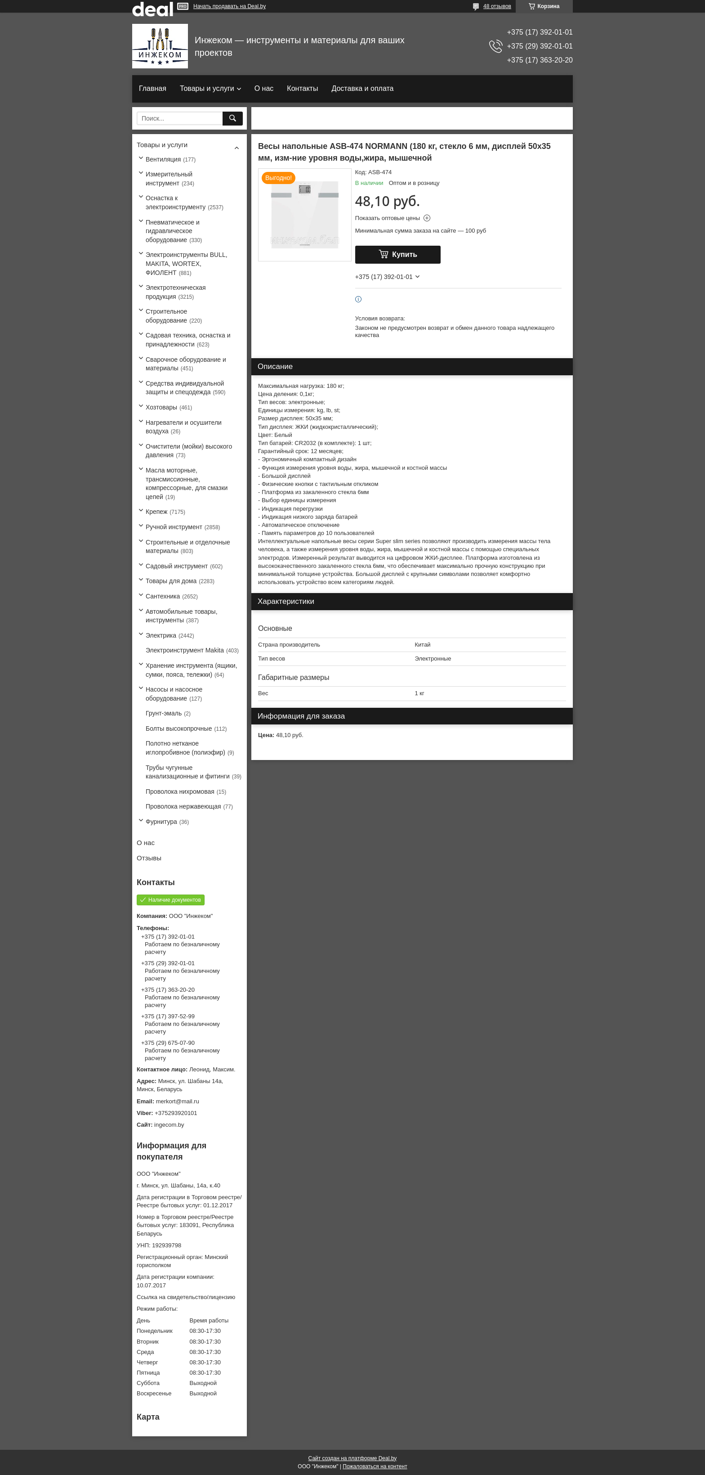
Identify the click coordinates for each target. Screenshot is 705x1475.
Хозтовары (161, 407)
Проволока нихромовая (180, 791)
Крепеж (156, 511)
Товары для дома (171, 581)
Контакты (302, 88)
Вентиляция (163, 159)
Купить (404, 254)
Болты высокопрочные (179, 728)
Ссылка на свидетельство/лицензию (186, 1297)
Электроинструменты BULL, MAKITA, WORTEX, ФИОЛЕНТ (187, 263)
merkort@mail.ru (177, 1101)
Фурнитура (161, 821)
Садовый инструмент (177, 566)
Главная (152, 88)
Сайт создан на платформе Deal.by (352, 1458)
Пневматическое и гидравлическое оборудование (173, 231)
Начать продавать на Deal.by (229, 6)
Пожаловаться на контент (375, 1466)
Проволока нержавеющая (183, 806)
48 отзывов (497, 6)
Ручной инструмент (174, 527)
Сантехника (163, 596)
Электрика (161, 635)
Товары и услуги (207, 88)
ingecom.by (169, 1124)
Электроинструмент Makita (185, 650)
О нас (264, 88)
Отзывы (149, 858)
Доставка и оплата (362, 88)
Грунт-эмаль (164, 713)
